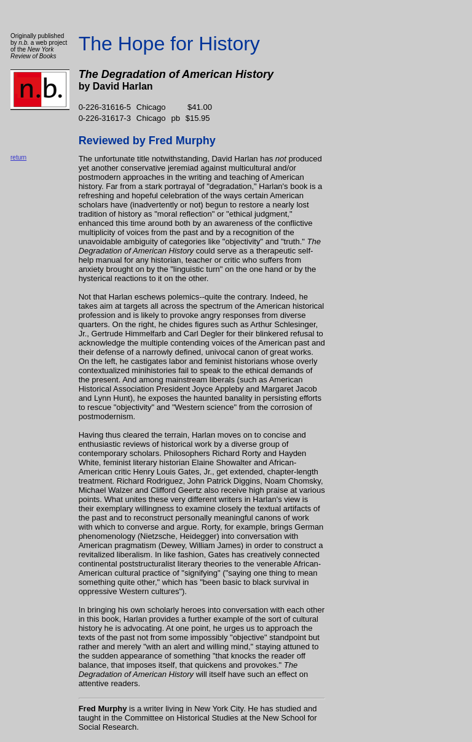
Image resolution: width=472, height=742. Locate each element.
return (18, 157)
